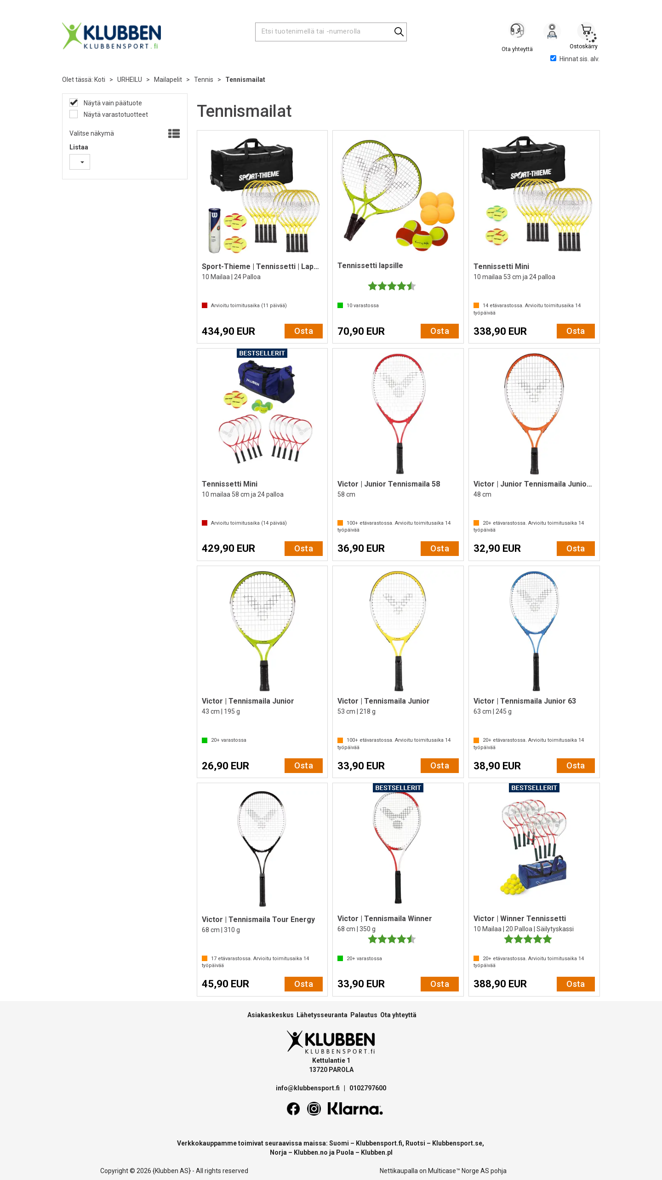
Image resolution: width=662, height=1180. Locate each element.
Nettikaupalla (399, 1170)
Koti (99, 79)
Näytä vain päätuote (112, 103)
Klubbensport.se (457, 1143)
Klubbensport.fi (379, 1143)
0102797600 (367, 1088)
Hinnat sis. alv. (574, 59)
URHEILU (129, 79)
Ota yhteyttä (398, 1015)
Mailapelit (168, 79)
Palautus (363, 1015)
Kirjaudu (552, 32)
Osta (303, 331)
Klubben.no (311, 1152)
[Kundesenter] (518, 31)
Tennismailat (245, 79)
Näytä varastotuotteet (115, 114)
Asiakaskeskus (270, 1015)
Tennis (203, 79)
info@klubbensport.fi (308, 1088)
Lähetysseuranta (322, 1015)
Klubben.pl (377, 1152)
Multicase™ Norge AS (458, 1170)
